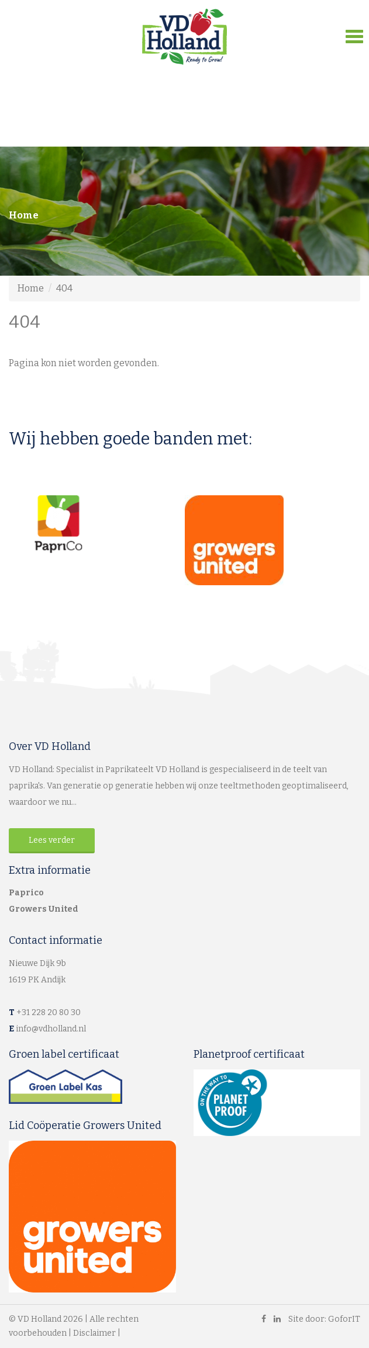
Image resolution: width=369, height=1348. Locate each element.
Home (24, 215)
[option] (97, 524)
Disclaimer (94, 1333)
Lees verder (52, 840)
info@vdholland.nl (51, 1029)
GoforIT (344, 1319)
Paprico (26, 893)
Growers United (43, 909)
